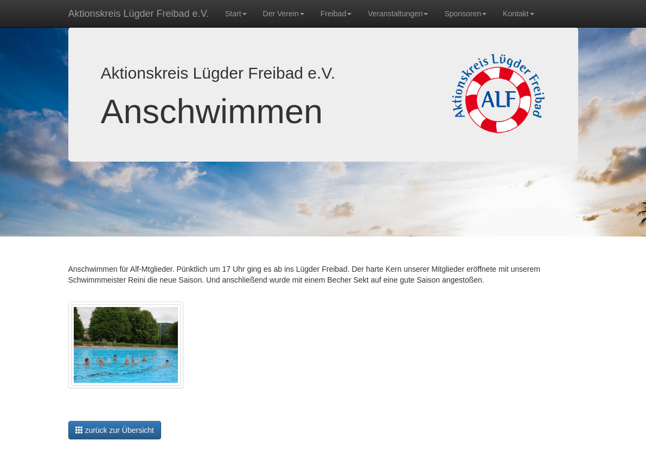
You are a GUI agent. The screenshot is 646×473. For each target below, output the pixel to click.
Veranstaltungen (398, 13)
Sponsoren (465, 13)
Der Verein (283, 13)
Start (236, 13)
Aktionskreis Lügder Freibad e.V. (138, 13)
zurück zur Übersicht (114, 430)
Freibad (336, 13)
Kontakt (518, 13)
